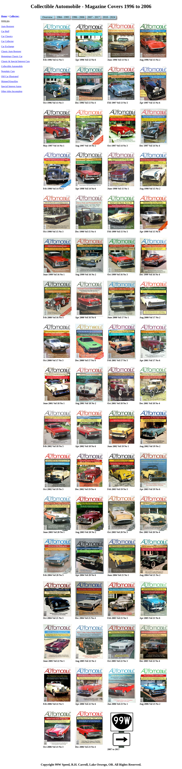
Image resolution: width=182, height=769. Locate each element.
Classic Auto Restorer (11, 51)
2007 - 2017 (93, 17)
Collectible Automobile (12, 66)
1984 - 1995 (63, 17)
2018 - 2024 (109, 17)
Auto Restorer (7, 26)
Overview (48, 17)
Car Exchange (7, 46)
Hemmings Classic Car (11, 56)
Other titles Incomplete (11, 91)
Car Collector (7, 41)
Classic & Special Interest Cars (15, 61)
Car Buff (5, 31)
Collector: (14, 16)
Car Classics (7, 36)
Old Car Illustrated (9, 76)
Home (4, 16)
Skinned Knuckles (9, 81)
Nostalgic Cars (8, 71)
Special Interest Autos (11, 86)
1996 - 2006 (78, 17)
